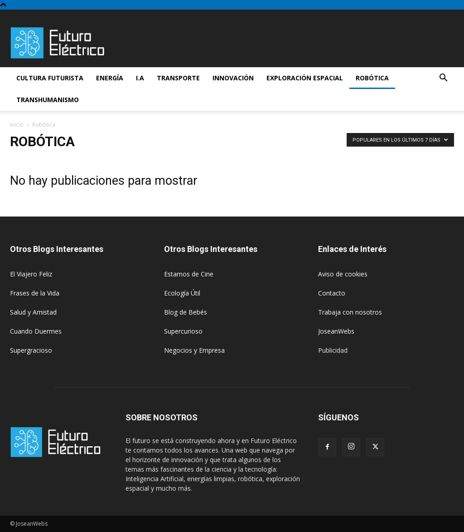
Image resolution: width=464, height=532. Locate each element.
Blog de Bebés (185, 312)
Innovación (233, 78)
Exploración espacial (304, 78)
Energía (109, 78)
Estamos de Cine (188, 274)
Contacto (331, 293)
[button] (443, 78)
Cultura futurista (49, 78)
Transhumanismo (47, 99)
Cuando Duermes (36, 331)
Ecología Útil (182, 293)
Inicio (17, 124)
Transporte (178, 78)
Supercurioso (183, 331)
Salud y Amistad (33, 312)
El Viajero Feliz (31, 274)
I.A (140, 78)
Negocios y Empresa (194, 350)
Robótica (372, 78)
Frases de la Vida (34, 293)
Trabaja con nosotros (350, 312)
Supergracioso (31, 350)
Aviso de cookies (342, 274)
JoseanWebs (336, 331)
